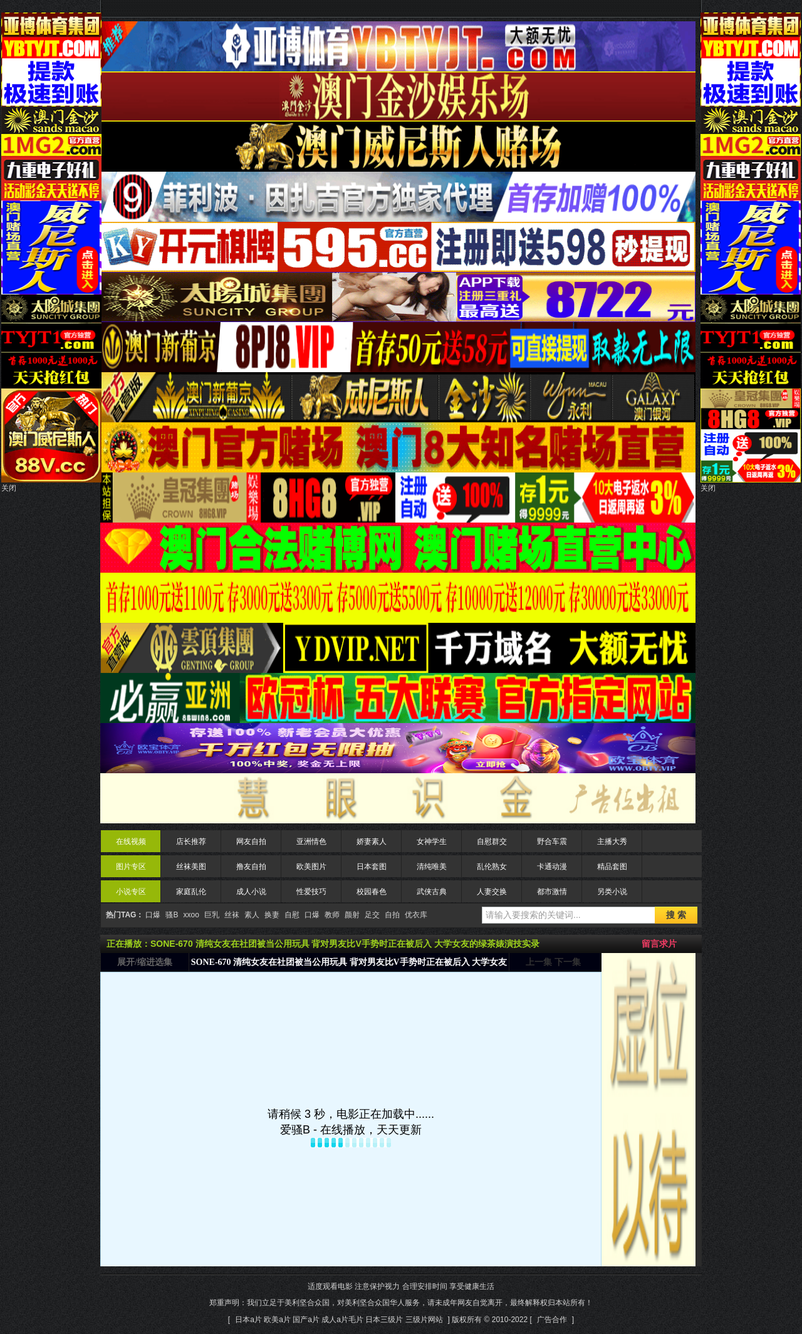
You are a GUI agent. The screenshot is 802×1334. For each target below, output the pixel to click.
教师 (332, 914)
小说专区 (131, 891)
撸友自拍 (251, 866)
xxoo (191, 914)
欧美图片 (311, 866)
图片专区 (131, 866)
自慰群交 (492, 841)
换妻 (271, 914)
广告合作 (552, 1319)
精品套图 (612, 866)
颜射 (352, 914)
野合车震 (552, 841)
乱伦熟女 (492, 866)
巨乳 (211, 914)
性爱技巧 (311, 891)
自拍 (392, 914)
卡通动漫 (552, 866)
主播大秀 (612, 841)
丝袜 (231, 914)
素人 (251, 914)
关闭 (8, 488)
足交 (372, 914)
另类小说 (612, 891)
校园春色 (372, 891)
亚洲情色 (311, 841)
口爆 (152, 914)
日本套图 (372, 866)
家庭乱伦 (191, 891)
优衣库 (416, 914)
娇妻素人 (372, 841)
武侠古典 (432, 891)
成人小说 (251, 891)
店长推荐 (191, 841)
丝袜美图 (191, 866)
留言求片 (659, 944)
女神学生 (432, 841)
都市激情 (552, 891)
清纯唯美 (432, 866)
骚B (171, 914)
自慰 (291, 914)
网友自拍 (251, 841)
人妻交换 (492, 891)
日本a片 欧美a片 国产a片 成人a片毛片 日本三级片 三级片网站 (338, 1319)
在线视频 (131, 841)
